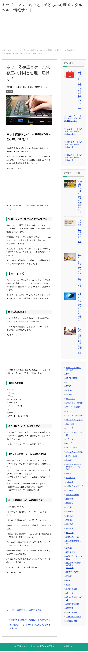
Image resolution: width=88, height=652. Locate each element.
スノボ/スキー (72, 425)
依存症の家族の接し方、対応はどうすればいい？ (28, 621)
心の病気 (69, 483)
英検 (68, 581)
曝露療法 (69, 504)
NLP (68, 383)
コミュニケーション (74, 421)
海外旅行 (69, 517)
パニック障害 (71, 448)
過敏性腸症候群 (72, 605)
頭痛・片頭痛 (71, 613)
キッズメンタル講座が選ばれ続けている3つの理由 (80, 342)
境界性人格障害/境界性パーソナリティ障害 (74, 467)
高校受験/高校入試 (73, 618)
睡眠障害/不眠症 (72, 538)
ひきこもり (70, 400)
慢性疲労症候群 (72, 496)
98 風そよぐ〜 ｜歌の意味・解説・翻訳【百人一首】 (73, 145)
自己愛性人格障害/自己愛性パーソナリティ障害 (74, 566)
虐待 (68, 586)
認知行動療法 (71, 590)
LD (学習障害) (72, 379)
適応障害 (69, 609)
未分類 (69, 508)
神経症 (69, 549)
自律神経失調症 (72, 573)
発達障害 (69, 529)
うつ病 (69, 395)
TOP (32, 51)
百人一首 (69, 534)
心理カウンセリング (74, 487)
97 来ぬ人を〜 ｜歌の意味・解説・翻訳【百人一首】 (73, 158)
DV (67, 375)
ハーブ (69, 444)
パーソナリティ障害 (74, 453)
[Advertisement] (44, 33)
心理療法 (69, 491)
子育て (69, 474)
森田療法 (69, 512)
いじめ (69, 391)
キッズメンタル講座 (74, 416)
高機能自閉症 (71, 622)
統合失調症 (70, 553)
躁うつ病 (69, 594)
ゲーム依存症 (17, 611)
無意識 (69, 521)
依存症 (9, 92)
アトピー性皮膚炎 (73, 408)
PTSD (68, 387)
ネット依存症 (29, 611)
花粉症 (69, 577)
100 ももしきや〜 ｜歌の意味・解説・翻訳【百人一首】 (72, 119)
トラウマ (69, 440)
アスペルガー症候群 (74, 404)
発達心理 (69, 525)
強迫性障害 (70, 479)
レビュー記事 (71, 457)
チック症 (69, 429)
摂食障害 (69, 500)
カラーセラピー (72, 412)
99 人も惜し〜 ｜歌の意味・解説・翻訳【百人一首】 (73, 132)
